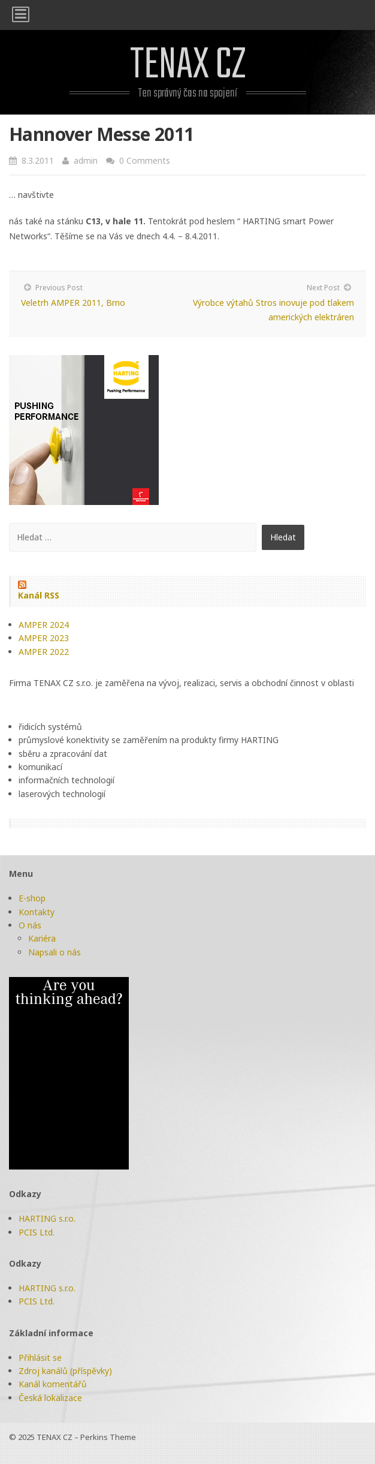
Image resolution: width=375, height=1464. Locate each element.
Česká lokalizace (50, 1397)
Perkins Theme (108, 1437)
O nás (30, 925)
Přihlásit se (40, 1357)
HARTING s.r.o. (47, 1218)
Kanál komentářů (53, 1384)
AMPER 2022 (44, 651)
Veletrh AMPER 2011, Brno (73, 302)
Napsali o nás (54, 952)
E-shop (32, 898)
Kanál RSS (38, 595)
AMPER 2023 (44, 638)
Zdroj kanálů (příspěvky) (65, 1370)
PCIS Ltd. (37, 1232)
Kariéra (42, 938)
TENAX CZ (188, 65)
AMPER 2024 (44, 624)
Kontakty (37, 912)
